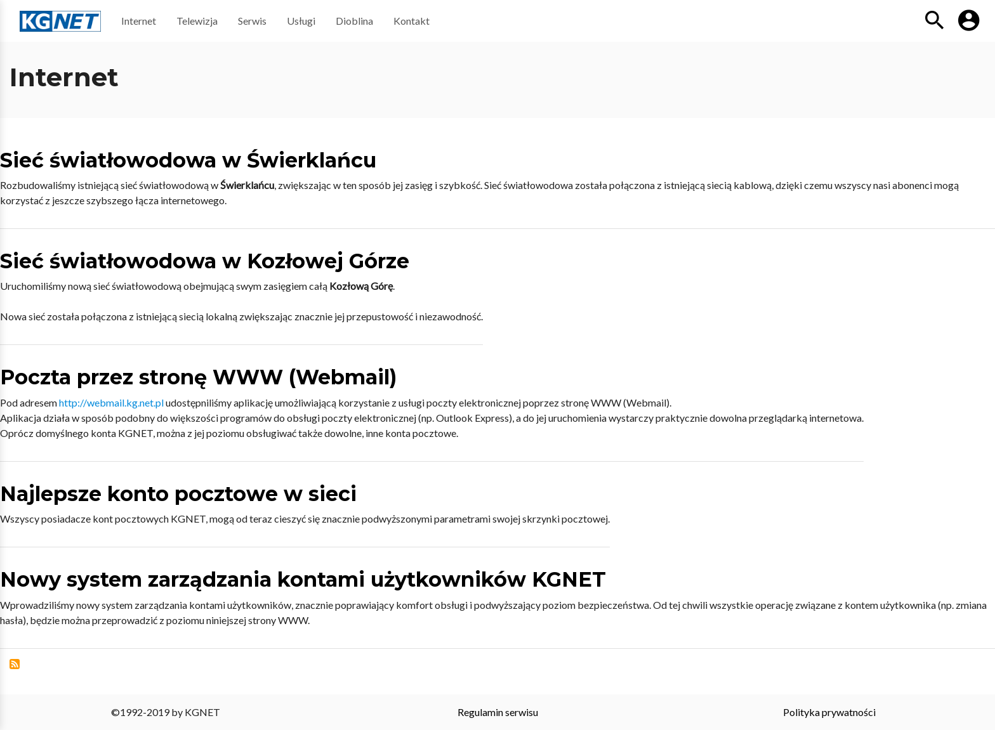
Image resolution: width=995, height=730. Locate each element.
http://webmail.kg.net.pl (111, 402)
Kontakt (411, 21)
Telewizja (197, 21)
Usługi (301, 21)
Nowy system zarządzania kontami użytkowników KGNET (303, 579)
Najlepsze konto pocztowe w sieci (178, 493)
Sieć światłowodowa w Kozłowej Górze (204, 261)
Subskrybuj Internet (15, 664)
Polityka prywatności (829, 712)
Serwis (252, 21)
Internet (138, 21)
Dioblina (354, 21)
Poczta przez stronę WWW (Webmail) (198, 377)
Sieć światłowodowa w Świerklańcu (188, 160)
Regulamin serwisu (498, 712)
